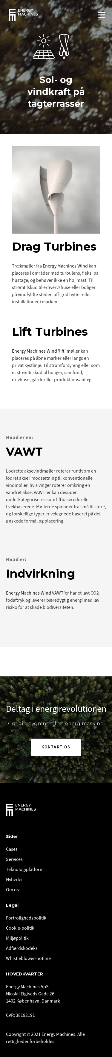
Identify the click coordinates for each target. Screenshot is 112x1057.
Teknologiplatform (25, 869)
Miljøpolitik (17, 938)
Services (14, 859)
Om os (12, 889)
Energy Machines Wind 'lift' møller (46, 351)
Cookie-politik (20, 928)
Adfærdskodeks (22, 948)
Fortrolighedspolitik (26, 918)
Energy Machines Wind (65, 266)
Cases (12, 849)
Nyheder (14, 879)
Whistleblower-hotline (28, 958)
